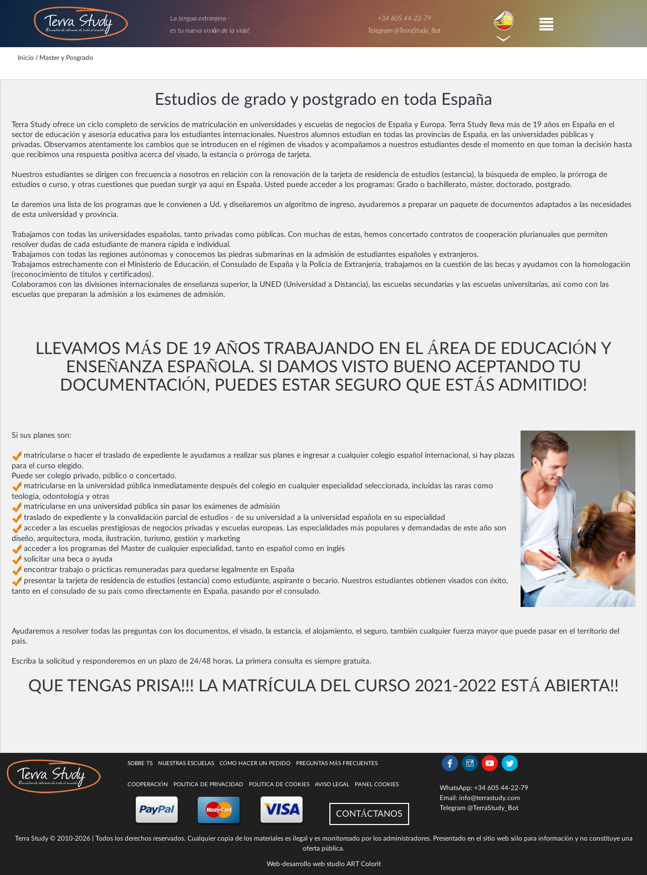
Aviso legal (332, 784)
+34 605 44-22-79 (404, 18)
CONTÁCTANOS (369, 814)
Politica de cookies (279, 784)
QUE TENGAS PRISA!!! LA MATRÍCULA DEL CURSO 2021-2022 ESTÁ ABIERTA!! (323, 686)
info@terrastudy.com (489, 798)
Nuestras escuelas (186, 763)
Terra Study (31, 838)
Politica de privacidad (208, 784)
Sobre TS (140, 763)
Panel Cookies (377, 784)
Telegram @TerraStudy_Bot (404, 30)
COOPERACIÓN (148, 784)
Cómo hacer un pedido (255, 763)
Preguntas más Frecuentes (337, 763)
